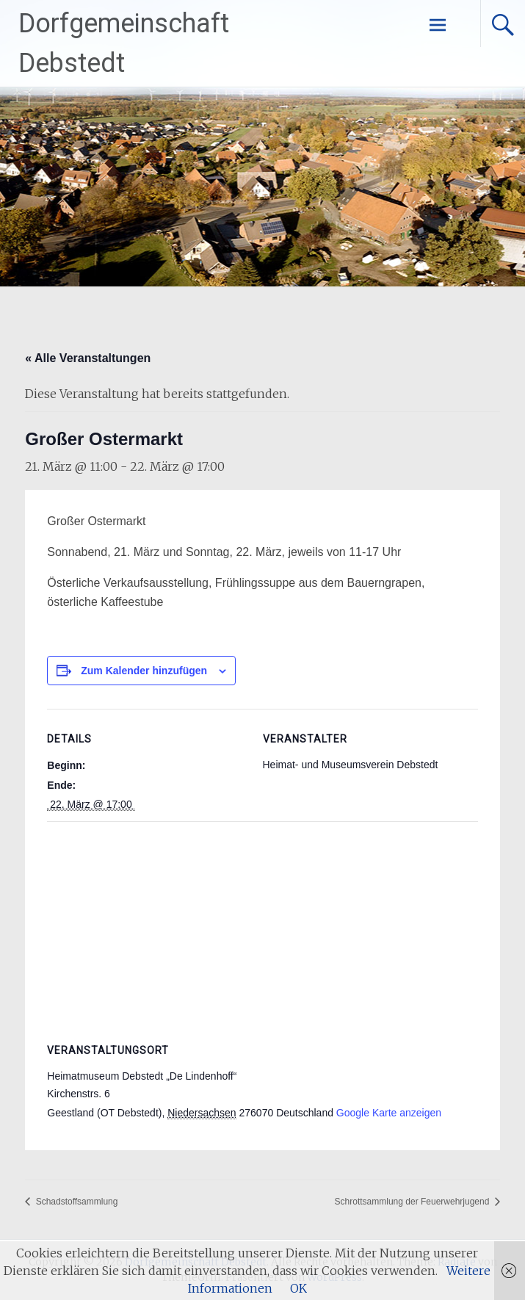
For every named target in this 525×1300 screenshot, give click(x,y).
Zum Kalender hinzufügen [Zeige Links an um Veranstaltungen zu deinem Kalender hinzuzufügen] (144, 670)
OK (298, 1288)
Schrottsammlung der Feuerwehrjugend (413, 1201)
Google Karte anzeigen (388, 1113)
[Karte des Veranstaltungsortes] (262, 927)
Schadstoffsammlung (75, 1201)
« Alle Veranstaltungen (88, 358)
